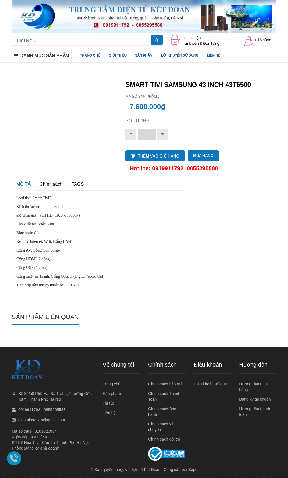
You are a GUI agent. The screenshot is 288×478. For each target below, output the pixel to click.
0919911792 (29, 409)
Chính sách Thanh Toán (164, 396)
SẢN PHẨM (144, 55)
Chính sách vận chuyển (162, 427)
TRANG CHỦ (90, 55)
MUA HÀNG (203, 156)
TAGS (78, 184)
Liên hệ (109, 412)
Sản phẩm (112, 393)
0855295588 (202, 168)
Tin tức (109, 403)
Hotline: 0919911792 (156, 168)
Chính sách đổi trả (164, 439)
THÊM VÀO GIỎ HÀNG (155, 156)
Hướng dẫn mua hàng (253, 387)
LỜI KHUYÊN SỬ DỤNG (180, 55)
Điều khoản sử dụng (212, 384)
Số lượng (137, 120)
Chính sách (51, 184)
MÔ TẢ (23, 184)
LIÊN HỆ (213, 55)
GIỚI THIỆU (118, 55)
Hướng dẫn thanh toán (254, 412)
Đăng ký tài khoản (255, 399)
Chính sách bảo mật (166, 384)
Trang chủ (112, 384)
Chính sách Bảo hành (162, 412)
